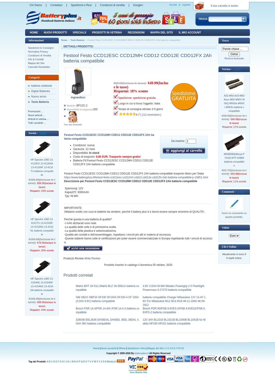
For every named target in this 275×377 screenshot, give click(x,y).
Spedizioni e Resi (81, 5)
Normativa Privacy (38, 51)
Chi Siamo (36, 5)
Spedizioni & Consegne (41, 47)
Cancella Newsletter (39, 67)
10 (182, 348)
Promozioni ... (35, 111)
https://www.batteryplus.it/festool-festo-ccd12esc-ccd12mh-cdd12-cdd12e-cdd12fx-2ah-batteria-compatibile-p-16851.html (136, 177)
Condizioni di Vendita (39, 55)
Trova (225, 40)
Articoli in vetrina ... (38, 119)
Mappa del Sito (36, 63)
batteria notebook (41, 85)
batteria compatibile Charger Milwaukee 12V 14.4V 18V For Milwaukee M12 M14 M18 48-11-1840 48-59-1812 (174, 301)
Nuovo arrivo (38, 96)
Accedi (173, 4)
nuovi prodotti (55, 32)
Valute (225, 227)
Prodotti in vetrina (107, 32)
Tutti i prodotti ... (37, 122)
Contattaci (56, 5)
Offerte (122, 348)
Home (34, 32)
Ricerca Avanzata (234, 58)
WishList (111, 361)
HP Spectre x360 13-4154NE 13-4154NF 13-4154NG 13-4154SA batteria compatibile (42, 286)
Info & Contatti (36, 59)
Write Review (92, 258)
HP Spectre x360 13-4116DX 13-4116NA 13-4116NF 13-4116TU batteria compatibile (42, 167)
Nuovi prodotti (108, 348)
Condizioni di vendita (112, 5)
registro (186, 4)
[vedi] (42, 133)
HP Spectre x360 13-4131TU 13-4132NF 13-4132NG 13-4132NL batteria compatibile (42, 227)
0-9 (104, 361)
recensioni (136, 32)
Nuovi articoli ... (36, 115)
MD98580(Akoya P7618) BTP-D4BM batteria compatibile (234, 160)
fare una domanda (73, 124)
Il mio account (190, 32)
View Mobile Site (138, 372)
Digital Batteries (40, 91)
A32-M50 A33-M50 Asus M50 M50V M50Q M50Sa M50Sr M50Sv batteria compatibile (234, 103)
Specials (79, 32)
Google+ (138, 5)
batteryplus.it (142, 353)
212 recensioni (150, 114)
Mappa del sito (161, 32)
